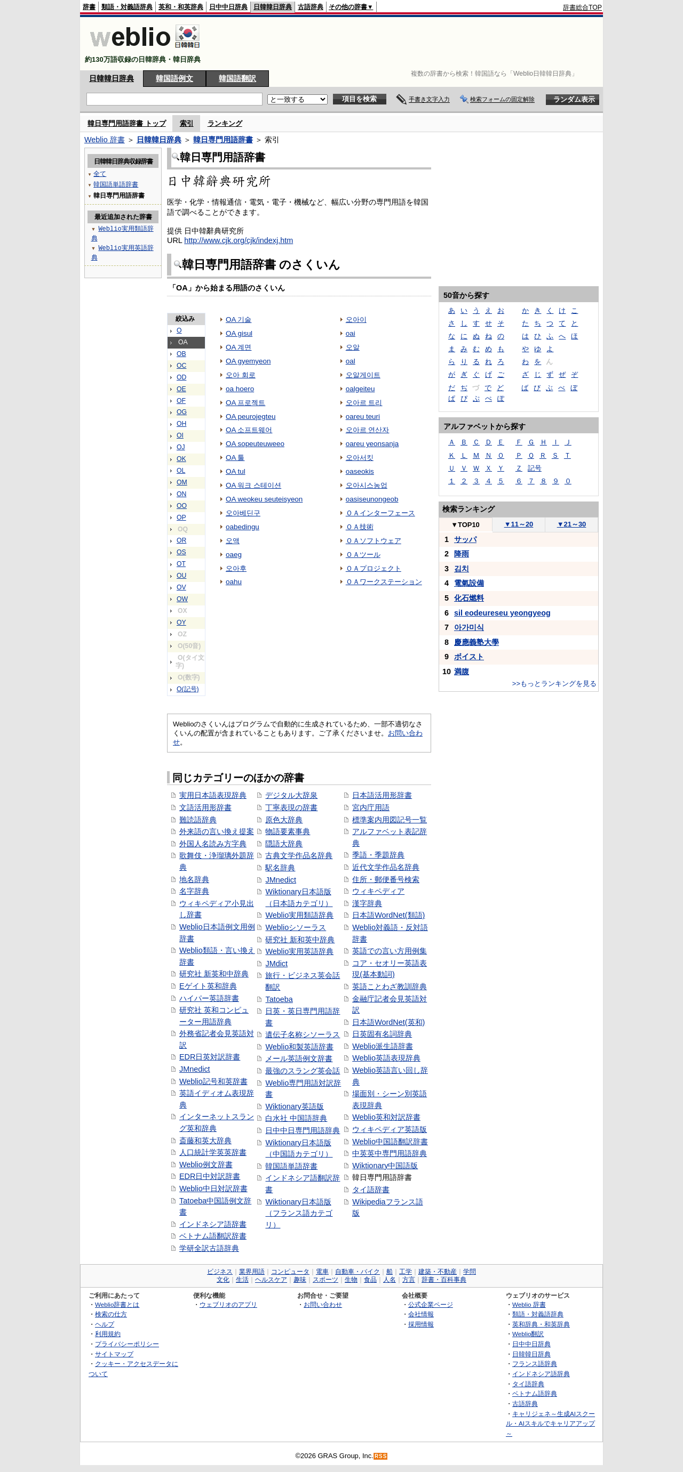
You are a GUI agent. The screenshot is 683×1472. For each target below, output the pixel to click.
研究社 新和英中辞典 (300, 939)
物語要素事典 (287, 831)
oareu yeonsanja (372, 444)
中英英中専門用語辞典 (389, 1153)
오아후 (236, 568)
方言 (408, 1279)
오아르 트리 (364, 403)
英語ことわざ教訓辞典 (389, 986)
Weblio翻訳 (528, 1333)
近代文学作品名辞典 (385, 867)
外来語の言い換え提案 (216, 831)
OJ (181, 447)
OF (181, 401)
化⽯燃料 (469, 598)
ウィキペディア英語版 (389, 1129)
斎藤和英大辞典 (205, 1140)
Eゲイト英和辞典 (208, 986)
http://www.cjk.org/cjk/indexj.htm (238, 240)
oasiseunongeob (372, 499)
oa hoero (240, 389)
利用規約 (108, 1333)
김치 (461, 568)
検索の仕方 (111, 1314)
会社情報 (421, 1314)
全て (99, 173)
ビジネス (220, 1271)
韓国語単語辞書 (291, 1166)
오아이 (356, 319)
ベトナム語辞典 (534, 1393)
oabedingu (242, 527)
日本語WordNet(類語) (388, 915)
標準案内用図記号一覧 (389, 819)
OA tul (235, 471)
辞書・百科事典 (444, 1279)
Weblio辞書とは (117, 1304)
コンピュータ (290, 1271)
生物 (351, 1279)
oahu (234, 582)
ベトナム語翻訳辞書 (213, 1236)
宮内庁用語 (371, 807)
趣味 (299, 1279)
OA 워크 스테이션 (253, 485)
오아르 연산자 (368, 430)
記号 (535, 468)
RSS (381, 1456)
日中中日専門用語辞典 (302, 1130)
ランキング (225, 123)
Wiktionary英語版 (294, 1106)
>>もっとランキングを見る (554, 684)
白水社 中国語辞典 (296, 1118)
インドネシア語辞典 (541, 1373)
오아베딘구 (243, 513)
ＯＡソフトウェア (373, 541)
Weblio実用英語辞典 (299, 951)
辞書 (89, 7)
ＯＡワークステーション (384, 582)
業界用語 (252, 1271)
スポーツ (325, 1279)
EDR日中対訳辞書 (209, 1176)
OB (181, 354)
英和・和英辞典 (180, 7)
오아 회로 (241, 375)
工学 (405, 1271)
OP (181, 517)
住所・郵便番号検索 (385, 879)
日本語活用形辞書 (382, 795)
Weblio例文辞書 (206, 1164)
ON (181, 494)
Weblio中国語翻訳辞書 (390, 1141)
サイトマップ (114, 1353)
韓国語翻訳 (237, 78)
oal (350, 361)
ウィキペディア (378, 891)
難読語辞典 (198, 819)
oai (350, 333)
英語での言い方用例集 (389, 951)
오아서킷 (360, 458)
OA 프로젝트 (245, 403)
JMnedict (194, 1069)
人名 (389, 1279)
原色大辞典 (284, 819)
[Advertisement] (407, 44)
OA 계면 (238, 347)
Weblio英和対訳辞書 (386, 1117)
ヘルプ (104, 1324)
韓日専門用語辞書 (223, 139)
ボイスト (469, 656)
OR (181, 540)
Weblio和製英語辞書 (299, 1046)
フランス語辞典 (534, 1363)
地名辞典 (194, 879)
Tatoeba (278, 999)
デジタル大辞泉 (291, 795)
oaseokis (360, 471)
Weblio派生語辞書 (382, 1046)
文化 (223, 1279)
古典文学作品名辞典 (298, 855)
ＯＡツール (363, 555)
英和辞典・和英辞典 (541, 1324)
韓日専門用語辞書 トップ (127, 123)
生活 (242, 1279)
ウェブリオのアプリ (228, 1304)
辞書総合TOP (582, 7)
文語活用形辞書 (205, 807)
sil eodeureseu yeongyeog (502, 613)
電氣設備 (469, 583)
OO (182, 505)
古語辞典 (310, 7)
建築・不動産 (437, 1271)
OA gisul (239, 333)
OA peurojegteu (251, 416)
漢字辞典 (367, 903)
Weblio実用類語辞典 (299, 915)
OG (182, 412)
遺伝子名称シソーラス (302, 1034)
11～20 (519, 524)
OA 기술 (238, 319)
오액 (233, 541)
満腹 (461, 671)
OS (181, 552)
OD (181, 377)
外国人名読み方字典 (213, 843)
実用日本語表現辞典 (213, 795)
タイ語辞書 (371, 1189)
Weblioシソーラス (295, 927)
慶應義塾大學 (476, 642)
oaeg (234, 555)
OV (181, 587)
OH (181, 423)
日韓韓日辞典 (272, 7)
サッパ (465, 539)
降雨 (461, 553)
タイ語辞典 (528, 1383)
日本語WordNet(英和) (388, 1022)
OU (181, 575)
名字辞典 (194, 891)
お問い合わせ (323, 1304)
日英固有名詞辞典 (382, 1034)
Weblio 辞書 (104, 139)
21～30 (571, 524)
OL (181, 470)
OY (181, 622)
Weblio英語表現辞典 (386, 1058)
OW (182, 599)
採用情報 (421, 1324)
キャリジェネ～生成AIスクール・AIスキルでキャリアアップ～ (550, 1423)
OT (181, 564)
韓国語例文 (174, 78)
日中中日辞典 (228, 7)
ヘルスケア (271, 1279)
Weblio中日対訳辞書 (213, 1188)
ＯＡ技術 (360, 527)
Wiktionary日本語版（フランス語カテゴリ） (298, 1213)
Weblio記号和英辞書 (213, 1081)
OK (181, 459)
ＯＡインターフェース (380, 513)
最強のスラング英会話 (302, 1070)
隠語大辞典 (284, 843)
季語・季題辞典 (378, 855)
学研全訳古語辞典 (209, 1248)
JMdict (276, 963)
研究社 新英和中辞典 (214, 973)
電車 (322, 1271)
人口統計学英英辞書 (213, 1152)
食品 (370, 1279)
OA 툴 (235, 458)
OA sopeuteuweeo (255, 444)
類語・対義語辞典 (127, 7)
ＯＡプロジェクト (373, 568)
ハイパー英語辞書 (209, 998)
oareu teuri (363, 416)
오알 (353, 347)
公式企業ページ (430, 1304)
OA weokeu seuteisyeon (264, 499)
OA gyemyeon (248, 361)
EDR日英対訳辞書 (209, 1057)
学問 (469, 1271)
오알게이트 (363, 375)
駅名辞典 (280, 867)
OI (180, 435)
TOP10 (465, 525)
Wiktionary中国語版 (385, 1165)
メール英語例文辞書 (298, 1058)
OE (181, 389)
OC (181, 365)
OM (182, 482)
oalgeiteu (360, 389)
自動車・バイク (357, 1271)
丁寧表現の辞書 (291, 807)
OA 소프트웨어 (249, 430)
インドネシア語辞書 (213, 1224)
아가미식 (469, 627)
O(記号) (188, 689)
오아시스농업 (366, 485)
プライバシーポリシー (127, 1343)
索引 (187, 123)
